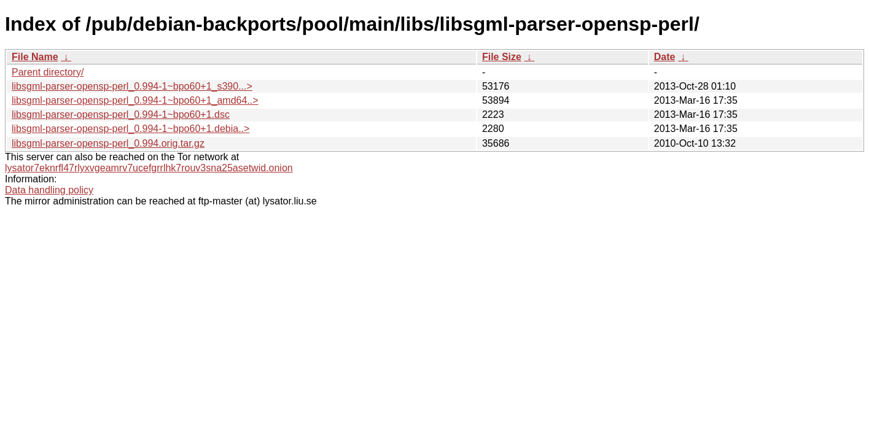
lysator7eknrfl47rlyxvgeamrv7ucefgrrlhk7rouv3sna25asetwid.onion (149, 168)
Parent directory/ (48, 72)
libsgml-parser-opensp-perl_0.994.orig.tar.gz (108, 143)
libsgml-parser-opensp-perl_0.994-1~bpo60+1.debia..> (130, 128)
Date (665, 57)
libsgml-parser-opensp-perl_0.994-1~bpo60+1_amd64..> (135, 100)
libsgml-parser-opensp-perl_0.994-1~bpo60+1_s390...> (132, 86)
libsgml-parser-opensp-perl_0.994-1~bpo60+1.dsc (121, 114)
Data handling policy (49, 190)
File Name (35, 57)
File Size (501, 57)
